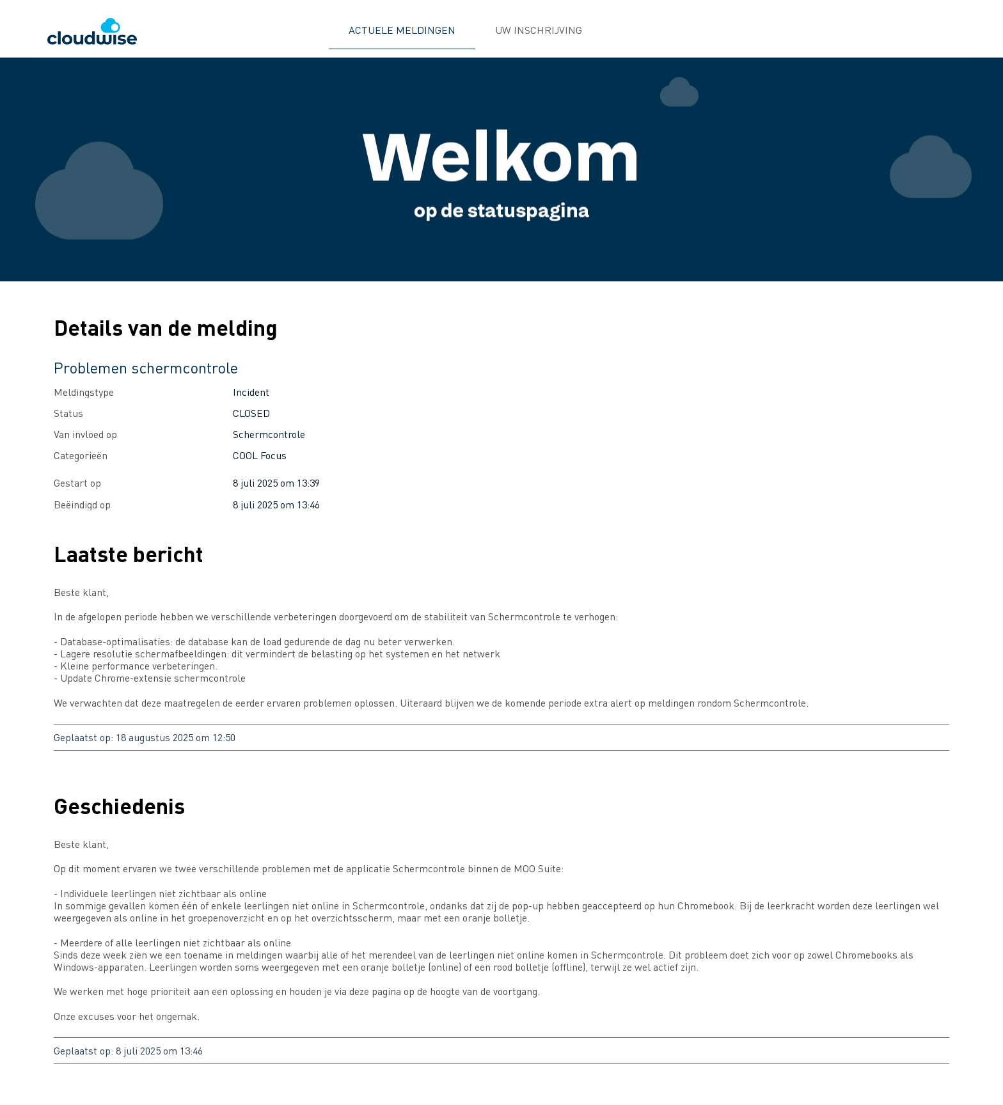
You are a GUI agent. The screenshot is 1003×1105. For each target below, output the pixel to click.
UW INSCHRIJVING (538, 29)
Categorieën (80, 455)
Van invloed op (85, 434)
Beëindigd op (82, 504)
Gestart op (77, 482)
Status (68, 413)
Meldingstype (84, 392)
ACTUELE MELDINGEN (402, 29)
